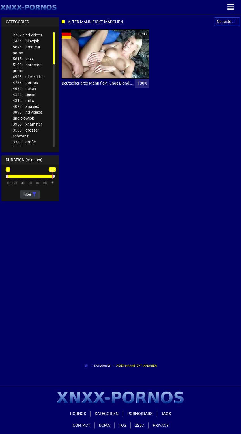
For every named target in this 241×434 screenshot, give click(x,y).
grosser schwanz (26, 132)
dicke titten (29, 77)
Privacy (161, 425)
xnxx (23, 59)
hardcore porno (27, 67)
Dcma (104, 425)
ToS (122, 425)
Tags (166, 413)
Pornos (78, 413)
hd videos (27, 35)
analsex (26, 106)
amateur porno (26, 49)
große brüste (24, 144)
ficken (24, 89)
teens (24, 95)
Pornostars (139, 413)
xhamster (27, 124)
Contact (81, 425)
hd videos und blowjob (27, 115)
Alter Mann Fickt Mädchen (136, 365)
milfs (23, 101)
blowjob (26, 41)
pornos (25, 83)
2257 (139, 425)
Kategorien (102, 365)
